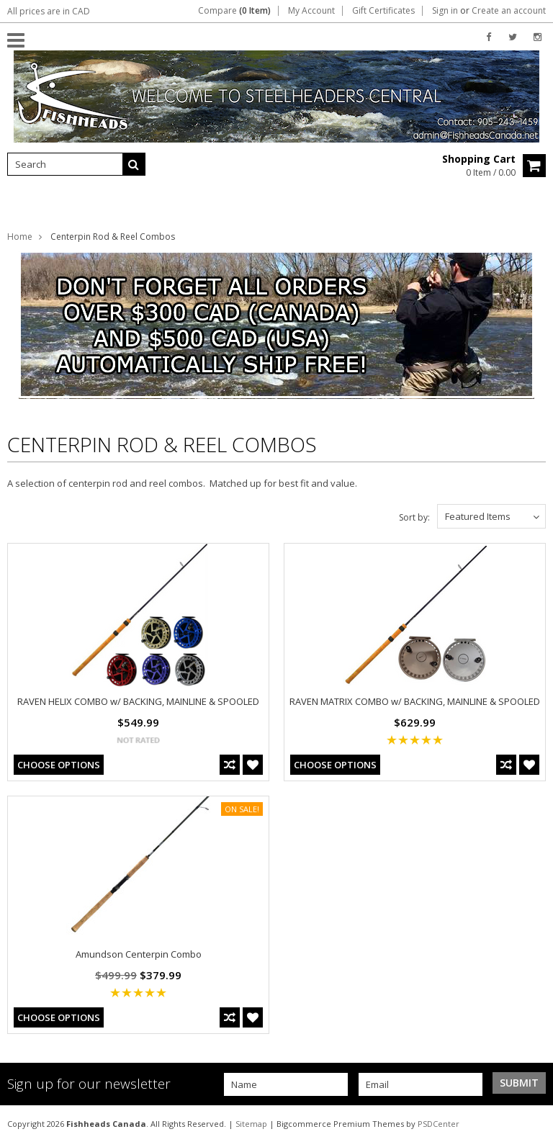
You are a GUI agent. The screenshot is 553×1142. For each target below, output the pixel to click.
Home (19, 236)
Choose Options (58, 764)
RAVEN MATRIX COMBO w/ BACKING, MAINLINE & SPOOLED (414, 701)
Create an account (509, 11)
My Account (311, 11)
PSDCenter (438, 1123)
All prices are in (48, 11)
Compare (234, 11)
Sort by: (414, 517)
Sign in (445, 11)
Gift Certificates (383, 11)
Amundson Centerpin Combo (139, 954)
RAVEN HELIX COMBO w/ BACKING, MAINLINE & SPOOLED (138, 701)
